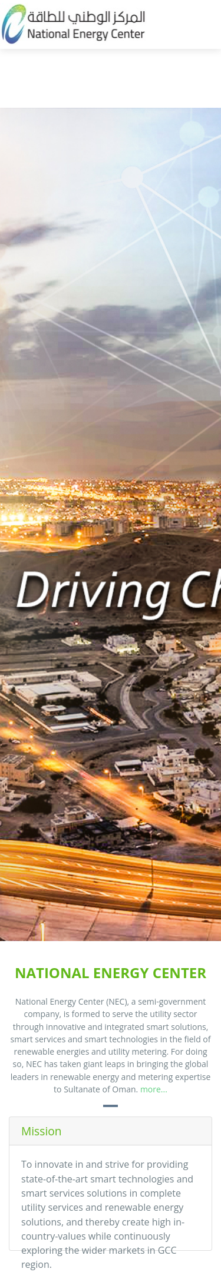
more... (153, 1089)
